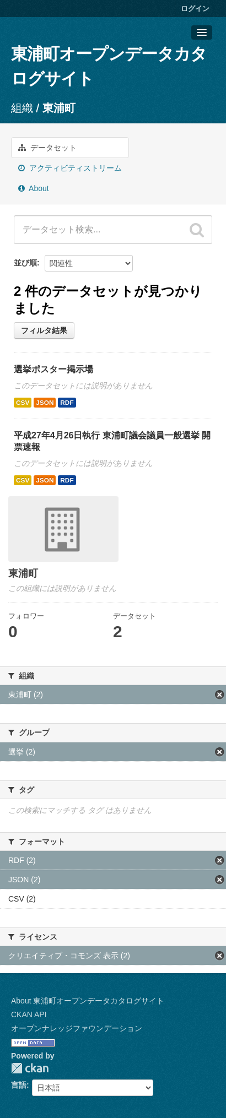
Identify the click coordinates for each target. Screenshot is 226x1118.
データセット (47, 147)
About (33, 188)
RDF (66, 402)
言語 (18, 1085)
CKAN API (29, 1014)
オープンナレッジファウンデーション (76, 1028)
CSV (22, 402)
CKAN (30, 1068)
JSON (44, 402)
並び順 (25, 262)
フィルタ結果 (44, 330)
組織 (22, 108)
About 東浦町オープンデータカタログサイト (87, 1000)
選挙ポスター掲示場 (53, 369)
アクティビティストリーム (70, 168)
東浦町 (59, 108)
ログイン (195, 8)
